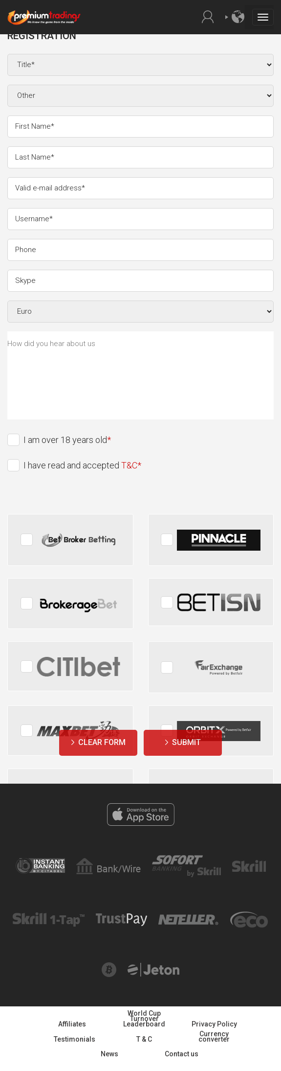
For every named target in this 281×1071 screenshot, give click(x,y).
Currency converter (214, 1036)
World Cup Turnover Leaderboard (144, 1018)
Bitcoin (109, 967)
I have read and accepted (80, 465)
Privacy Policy (214, 1024)
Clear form (102, 742)
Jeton (154, 968)
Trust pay (121, 918)
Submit (186, 742)
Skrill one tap (48, 917)
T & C (144, 1039)
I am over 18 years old (65, 440)
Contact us (181, 1054)
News (109, 1054)
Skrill (248, 865)
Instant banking (40, 863)
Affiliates (72, 1024)
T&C (129, 465)
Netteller (188, 919)
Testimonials (74, 1039)
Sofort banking (186, 860)
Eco (249, 916)
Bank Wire (108, 863)
